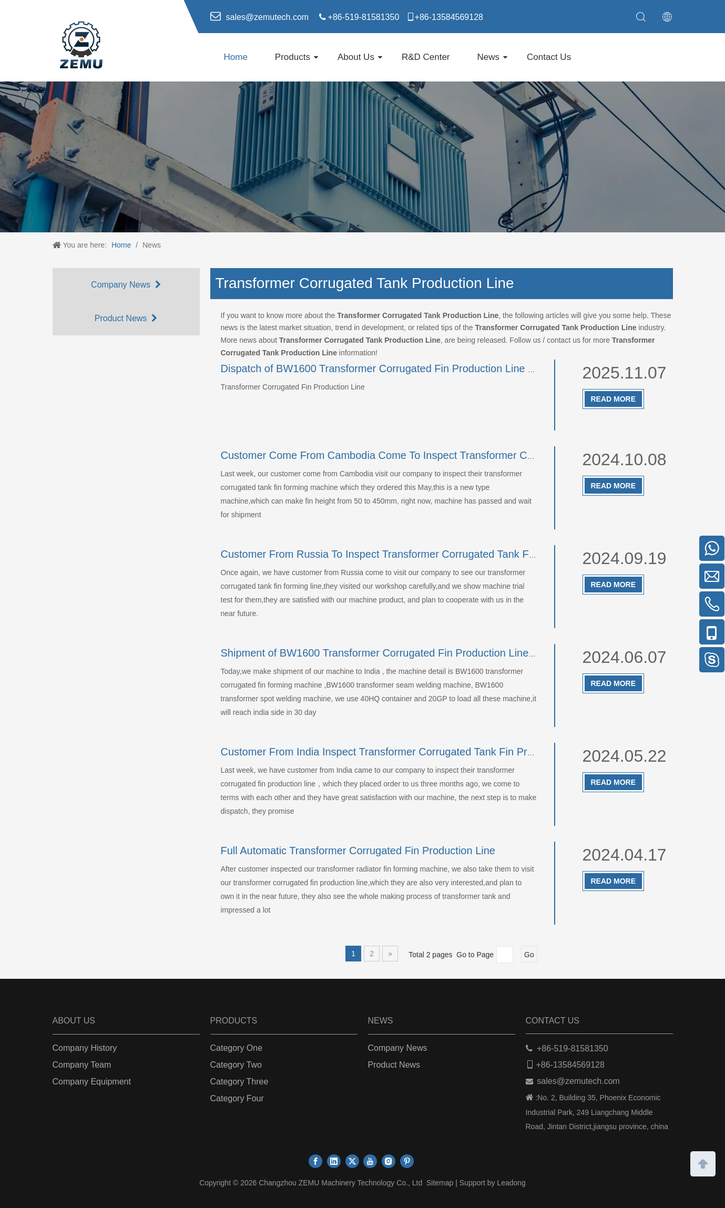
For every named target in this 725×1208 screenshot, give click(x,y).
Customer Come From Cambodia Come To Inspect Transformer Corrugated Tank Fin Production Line (456, 455)
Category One (236, 1047)
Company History (85, 1047)
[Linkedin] (334, 1161)
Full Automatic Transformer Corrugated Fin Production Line (358, 850)
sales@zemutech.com (578, 1081)
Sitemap (439, 1183)
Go (529, 954)
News (488, 57)
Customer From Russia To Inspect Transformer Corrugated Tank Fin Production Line (417, 554)
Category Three (239, 1081)
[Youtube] (370, 1161)
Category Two (236, 1064)
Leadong (511, 1183)
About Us (356, 57)
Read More (613, 399)
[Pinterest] (407, 1161)
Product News (126, 318)
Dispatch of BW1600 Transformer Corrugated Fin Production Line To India (393, 368)
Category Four (237, 1098)
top (703, 1163)
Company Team (82, 1064)
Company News (126, 285)
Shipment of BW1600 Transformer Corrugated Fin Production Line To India (394, 653)
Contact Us (549, 57)
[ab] (362, 156)
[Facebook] (315, 1161)
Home (236, 57)
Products (292, 57)
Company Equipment (92, 1081)
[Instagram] (388, 1161)
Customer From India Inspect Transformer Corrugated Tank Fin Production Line (405, 751)
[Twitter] (352, 1161)
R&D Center (426, 57)
